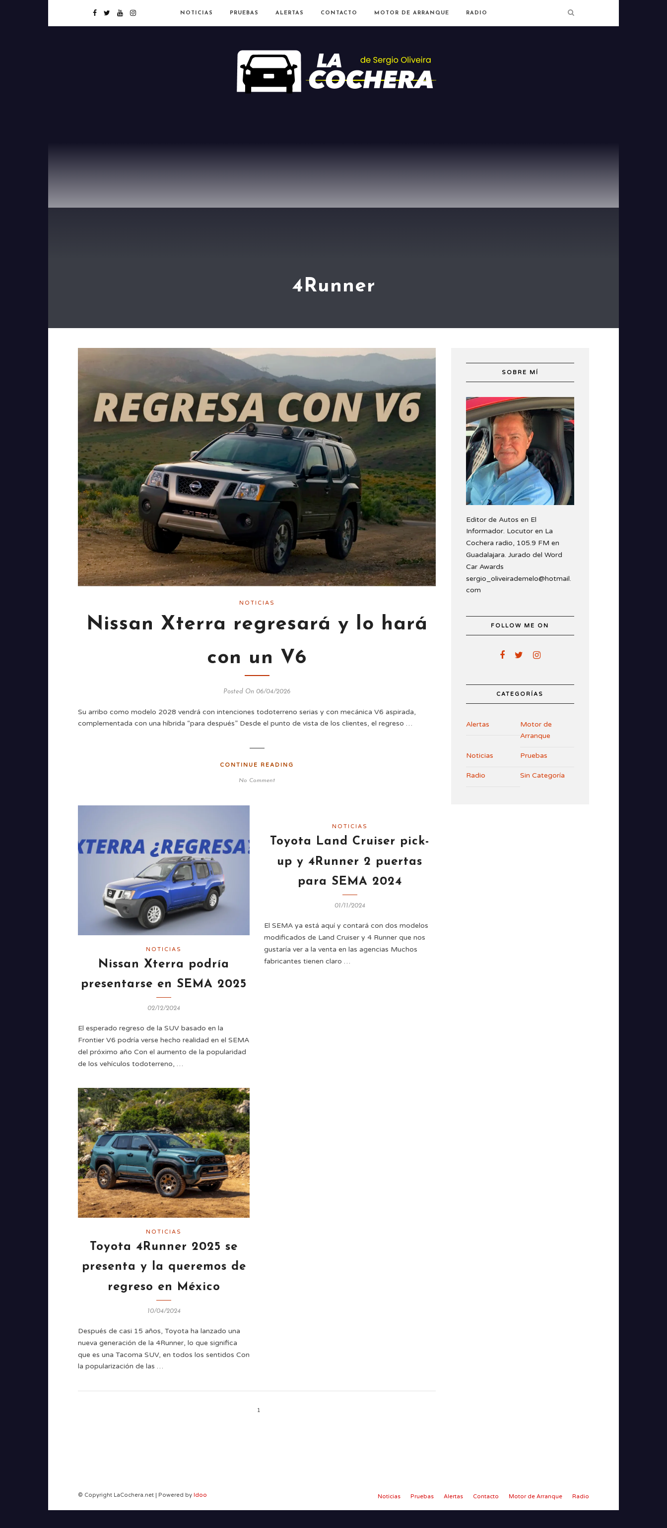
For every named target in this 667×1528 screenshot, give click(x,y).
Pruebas (244, 13)
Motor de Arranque (411, 13)
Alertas (289, 13)
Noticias (196, 13)
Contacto (339, 13)
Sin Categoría (542, 793)
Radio (476, 13)
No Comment (257, 798)
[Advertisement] (333, 178)
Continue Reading (257, 783)
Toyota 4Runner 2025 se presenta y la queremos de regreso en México (164, 1284)
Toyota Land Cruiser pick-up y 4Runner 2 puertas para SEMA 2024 (350, 879)
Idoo (200, 1513)
